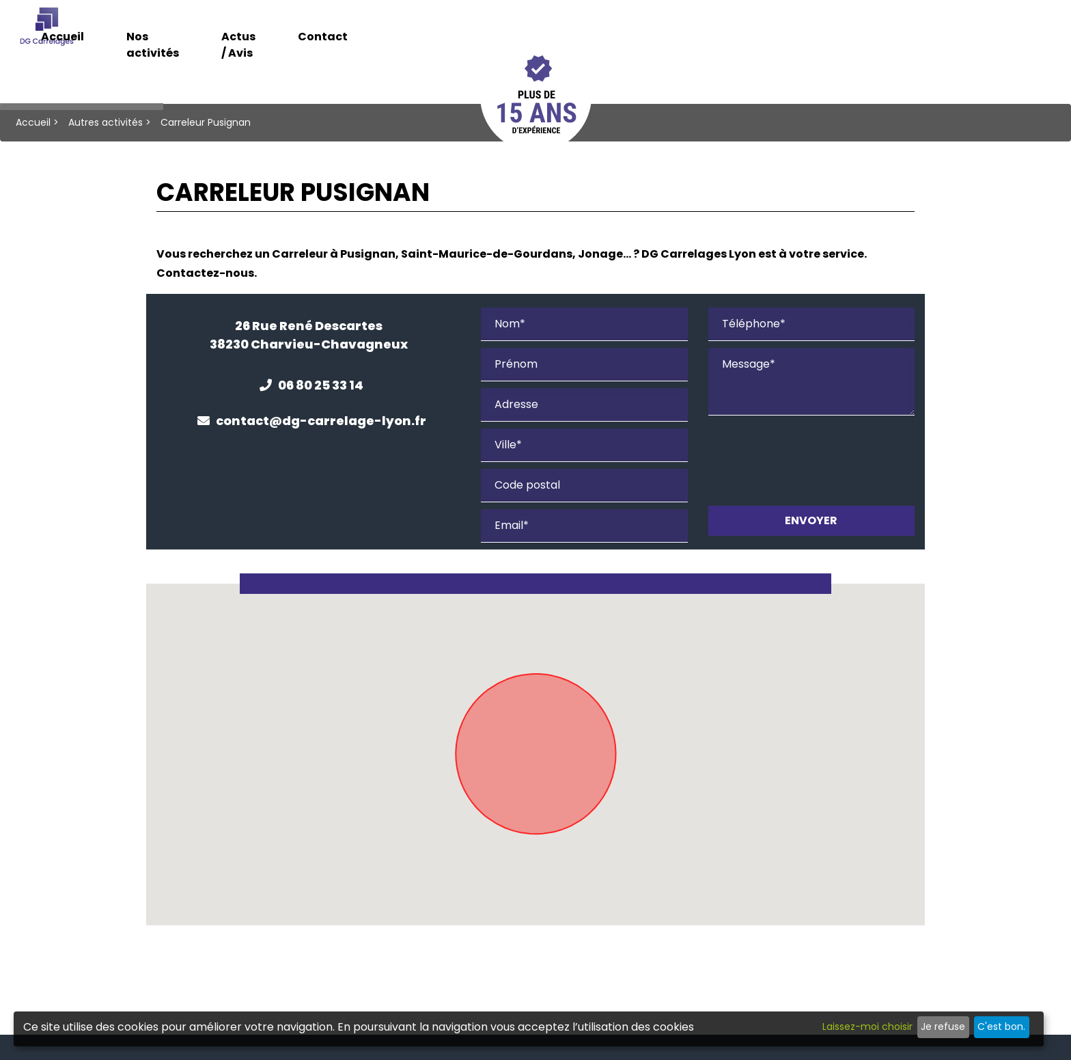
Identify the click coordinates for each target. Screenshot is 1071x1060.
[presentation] (812, 461)
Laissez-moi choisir (867, 1026)
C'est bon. (1001, 1026)
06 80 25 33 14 (311, 385)
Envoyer (811, 520)
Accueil (525, 32)
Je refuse (943, 1026)
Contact (843, 32)
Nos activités (627, 32)
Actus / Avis (742, 32)
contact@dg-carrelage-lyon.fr (311, 420)
